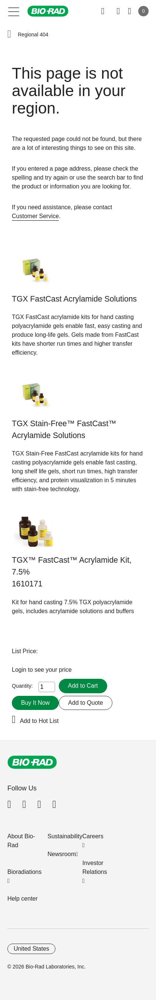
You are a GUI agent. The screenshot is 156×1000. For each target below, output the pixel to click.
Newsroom (62, 854)
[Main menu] (13, 11)
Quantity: (22, 686)
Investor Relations (94, 867)
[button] (9, 34)
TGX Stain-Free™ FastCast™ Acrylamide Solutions (64, 429)
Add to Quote (85, 703)
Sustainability (65, 836)
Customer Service (35, 216)
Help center (22, 898)
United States (31, 948)
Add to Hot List (39, 721)
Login (20, 670)
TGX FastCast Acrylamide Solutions (74, 299)
